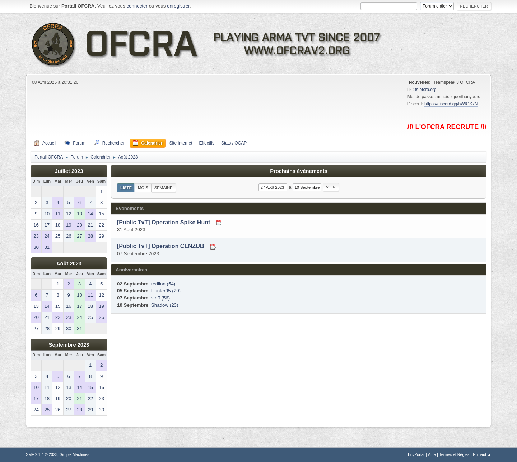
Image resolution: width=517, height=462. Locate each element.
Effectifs (206, 143)
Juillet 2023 (69, 171)
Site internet (180, 143)
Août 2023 (68, 263)
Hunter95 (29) (166, 290)
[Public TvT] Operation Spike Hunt (163, 222)
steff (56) (160, 298)
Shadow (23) (164, 305)
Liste (126, 188)
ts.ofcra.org (426, 89)
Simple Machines (74, 454)
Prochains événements (298, 171)
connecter (137, 6)
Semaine (163, 188)
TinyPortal (415, 454)
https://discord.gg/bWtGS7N (451, 103)
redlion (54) (163, 284)
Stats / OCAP (234, 143)
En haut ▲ (482, 454)
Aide (432, 454)
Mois (143, 188)
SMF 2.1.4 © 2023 (41, 454)
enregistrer (178, 6)
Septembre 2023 (69, 345)
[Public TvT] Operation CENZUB (160, 246)
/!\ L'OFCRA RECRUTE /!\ (446, 127)
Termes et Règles (454, 454)
